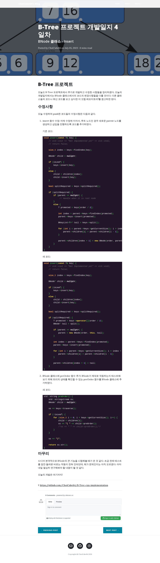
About (127, 4)
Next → (112, 530)
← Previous (49, 530)
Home (117, 4)
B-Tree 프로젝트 (46, 50)
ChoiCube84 (54, 47)
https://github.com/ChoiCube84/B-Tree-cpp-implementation (74, 485)
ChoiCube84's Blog (29, 3)
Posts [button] (138, 4)
